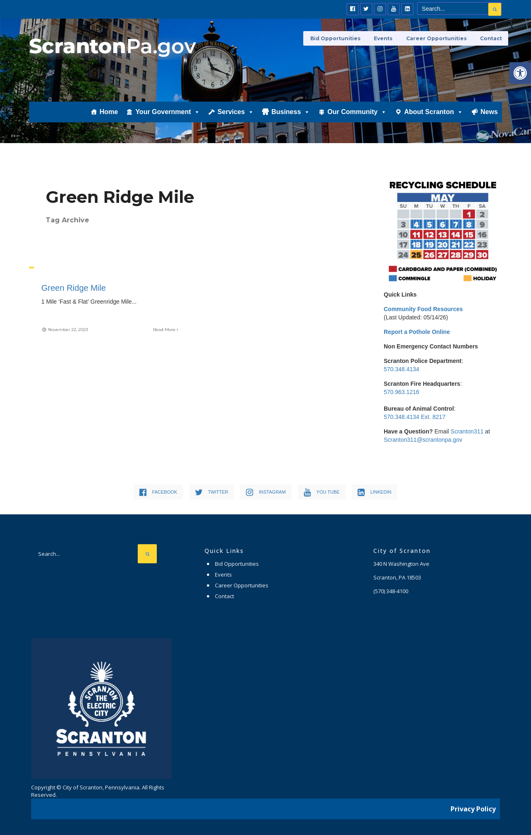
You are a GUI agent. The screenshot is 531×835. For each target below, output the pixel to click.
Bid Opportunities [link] (338, 38)
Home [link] (109, 114)
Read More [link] (165, 329)
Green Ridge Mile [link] (73, 287)
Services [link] (235, 115)
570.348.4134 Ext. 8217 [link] (415, 417)
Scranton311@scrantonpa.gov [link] (423, 439)
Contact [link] (491, 38)
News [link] (489, 114)
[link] (520, 73)
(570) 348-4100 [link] (390, 591)
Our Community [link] (357, 115)
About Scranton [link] (433, 115)
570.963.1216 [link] (401, 392)
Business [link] (290, 115)
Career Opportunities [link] (437, 38)
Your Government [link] (167, 115)
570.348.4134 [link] (401, 369)
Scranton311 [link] (467, 431)
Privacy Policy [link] (473, 808)
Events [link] (385, 38)
